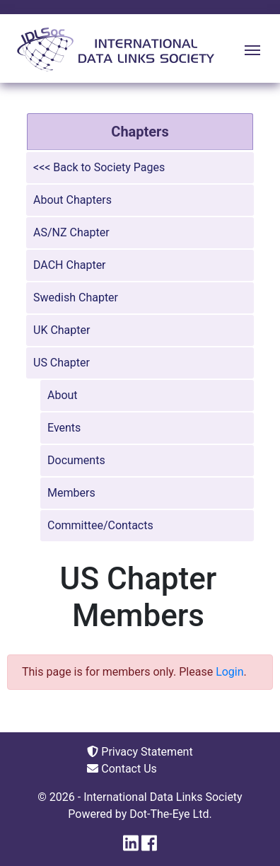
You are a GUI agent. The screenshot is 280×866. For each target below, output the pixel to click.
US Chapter (61, 362)
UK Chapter (61, 330)
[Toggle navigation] (252, 49)
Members (71, 493)
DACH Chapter (69, 265)
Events (64, 427)
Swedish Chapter (75, 297)
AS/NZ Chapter (71, 232)
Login (229, 672)
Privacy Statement (139, 751)
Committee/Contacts (100, 525)
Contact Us (122, 768)
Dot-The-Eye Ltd (169, 814)
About (62, 395)
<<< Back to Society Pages (99, 167)
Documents (76, 460)
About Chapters (72, 200)
